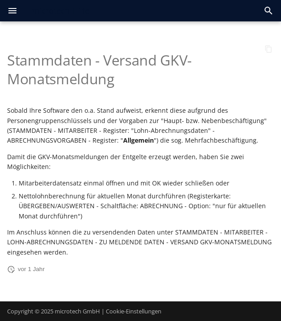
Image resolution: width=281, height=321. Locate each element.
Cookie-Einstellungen (133, 311)
